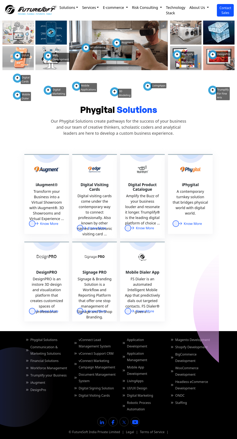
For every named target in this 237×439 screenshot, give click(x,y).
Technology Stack (175, 10)
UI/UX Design (137, 388)
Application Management (137, 356)
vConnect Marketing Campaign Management (97, 364)
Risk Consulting (145, 7)
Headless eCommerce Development (191, 385)
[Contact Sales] (225, 10)
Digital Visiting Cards (94, 395)
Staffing (181, 402)
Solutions (67, 7)
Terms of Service (152, 432)
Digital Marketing (140, 395)
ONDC (179, 395)
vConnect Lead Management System (95, 343)
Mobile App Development (137, 370)
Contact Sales (225, 10)
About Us (197, 7)
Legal (130, 432)
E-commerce (114, 7)
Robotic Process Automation (139, 405)
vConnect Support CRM (96, 353)
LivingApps (135, 381)
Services (89, 7)
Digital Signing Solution (96, 388)
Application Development (137, 343)
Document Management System (97, 377)
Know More (94, 227)
